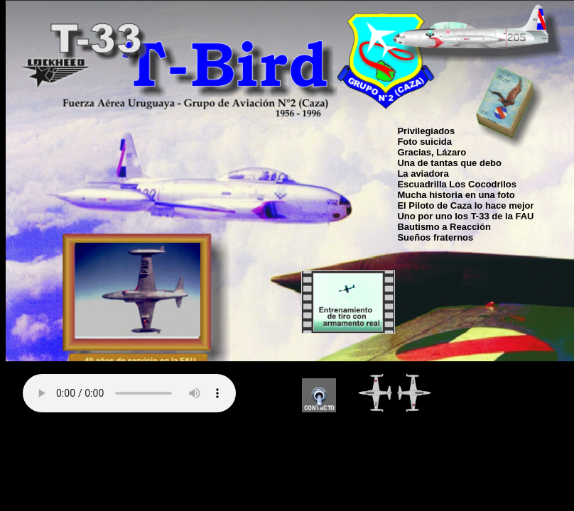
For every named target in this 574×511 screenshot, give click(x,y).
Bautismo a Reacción (444, 226)
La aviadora (422, 173)
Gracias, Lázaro (431, 152)
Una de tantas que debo (449, 163)
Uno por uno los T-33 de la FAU (465, 216)
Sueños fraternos (435, 237)
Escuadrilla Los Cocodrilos (456, 184)
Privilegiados (426, 131)
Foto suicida (424, 141)
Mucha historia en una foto (455, 194)
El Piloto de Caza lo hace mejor (465, 205)
